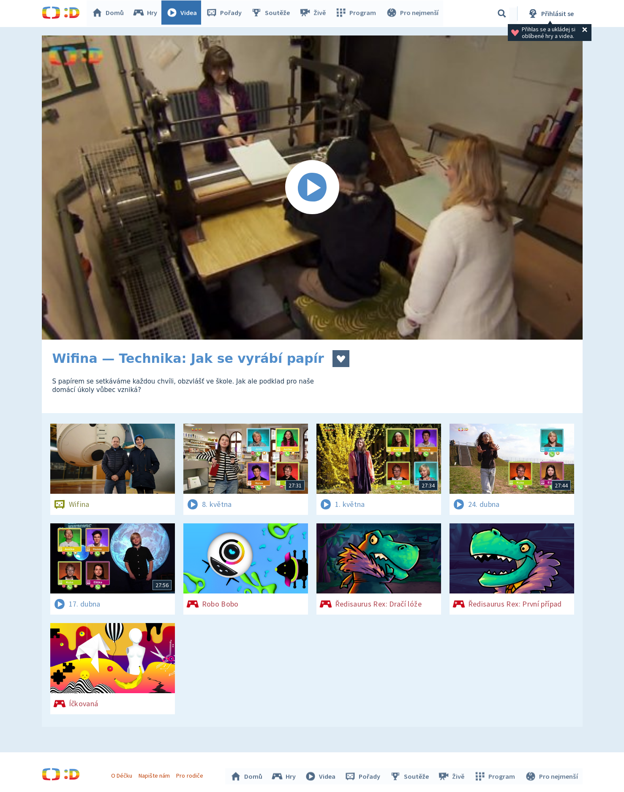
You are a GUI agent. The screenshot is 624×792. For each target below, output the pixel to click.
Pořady (226, 13)
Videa (183, 13)
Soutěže (272, 13)
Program (357, 13)
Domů (109, 13)
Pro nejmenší (412, 13)
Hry (147, 13)
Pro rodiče (190, 774)
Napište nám (155, 774)
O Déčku (123, 774)
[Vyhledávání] (502, 13)
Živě (314, 13)
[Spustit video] (312, 187)
